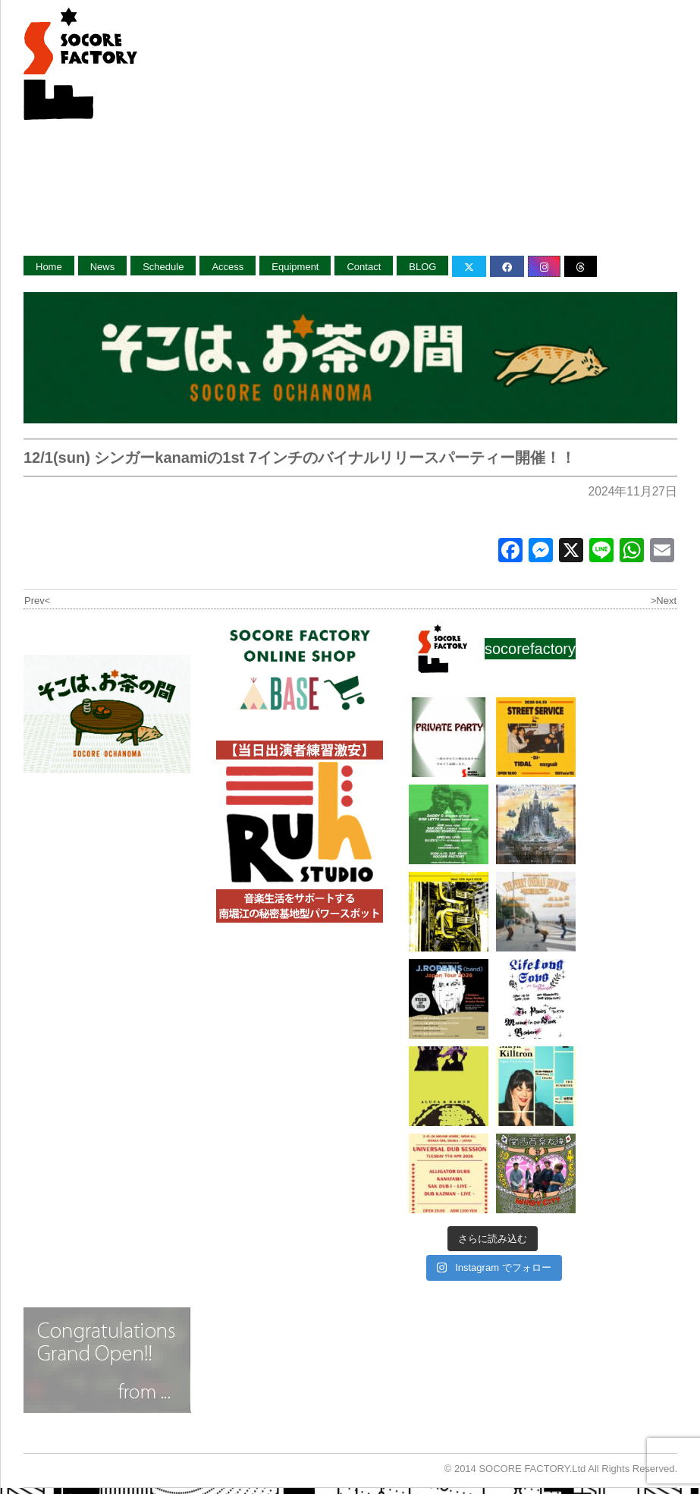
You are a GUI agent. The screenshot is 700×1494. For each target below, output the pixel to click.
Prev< (37, 600)
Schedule (163, 266)
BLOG (422, 266)
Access (227, 266)
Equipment (295, 266)
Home (49, 266)
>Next (663, 600)
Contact (364, 266)
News (102, 266)
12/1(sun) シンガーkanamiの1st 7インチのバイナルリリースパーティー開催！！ (300, 457)
